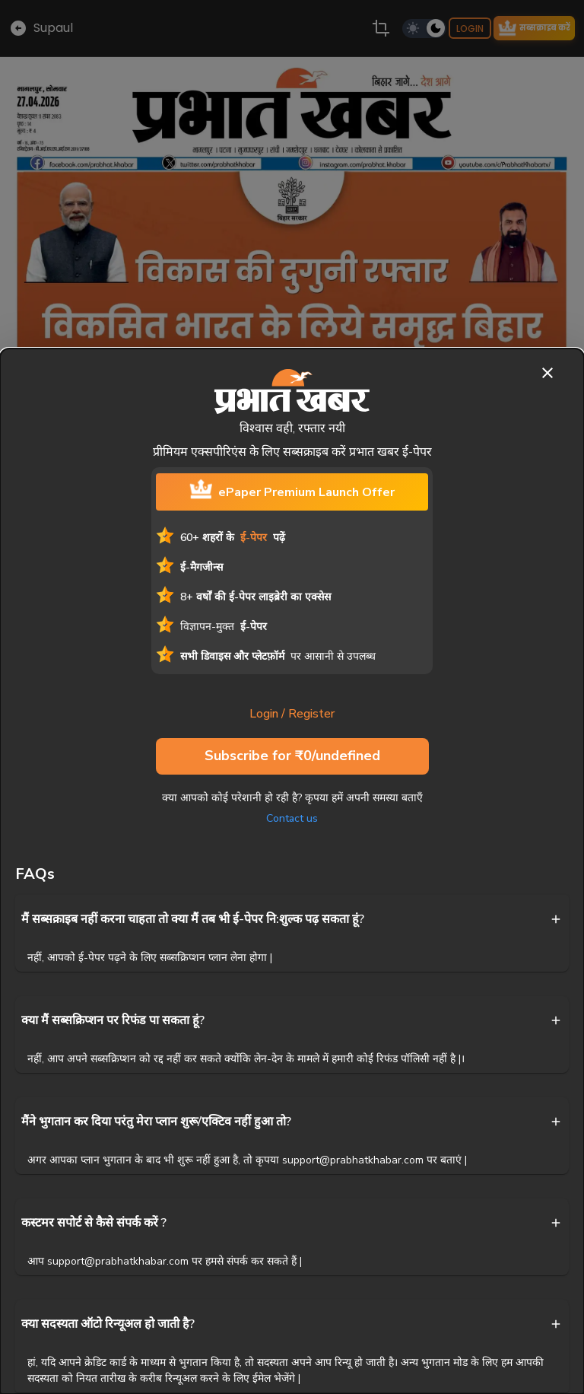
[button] (292, 919)
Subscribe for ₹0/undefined (292, 756)
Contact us (292, 818)
